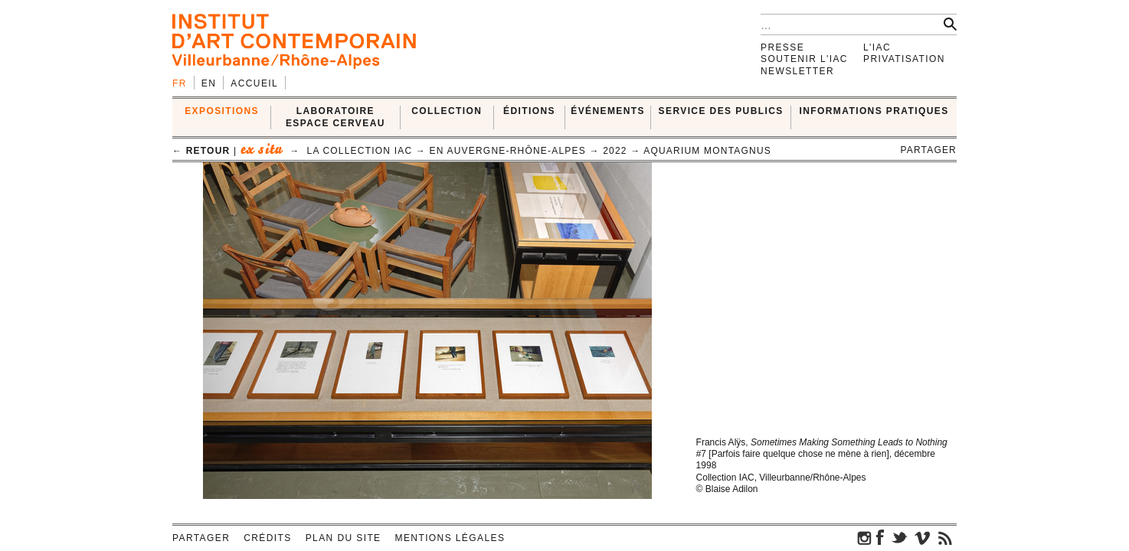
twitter (899, 537)
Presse (782, 47)
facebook (880, 537)
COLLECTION (446, 111)
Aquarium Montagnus (707, 150)
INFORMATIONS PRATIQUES (874, 111)
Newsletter (797, 71)
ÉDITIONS (529, 111)
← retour (201, 150)
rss (945, 537)
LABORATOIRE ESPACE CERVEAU (335, 117)
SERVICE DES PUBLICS (721, 111)
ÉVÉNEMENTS (608, 111)
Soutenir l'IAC (804, 59)
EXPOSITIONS (222, 111)
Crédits (267, 538)
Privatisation (904, 59)
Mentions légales (450, 538)
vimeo (922, 537)
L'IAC (877, 47)
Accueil (254, 83)
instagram (864, 537)
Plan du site (343, 538)
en (208, 83)
